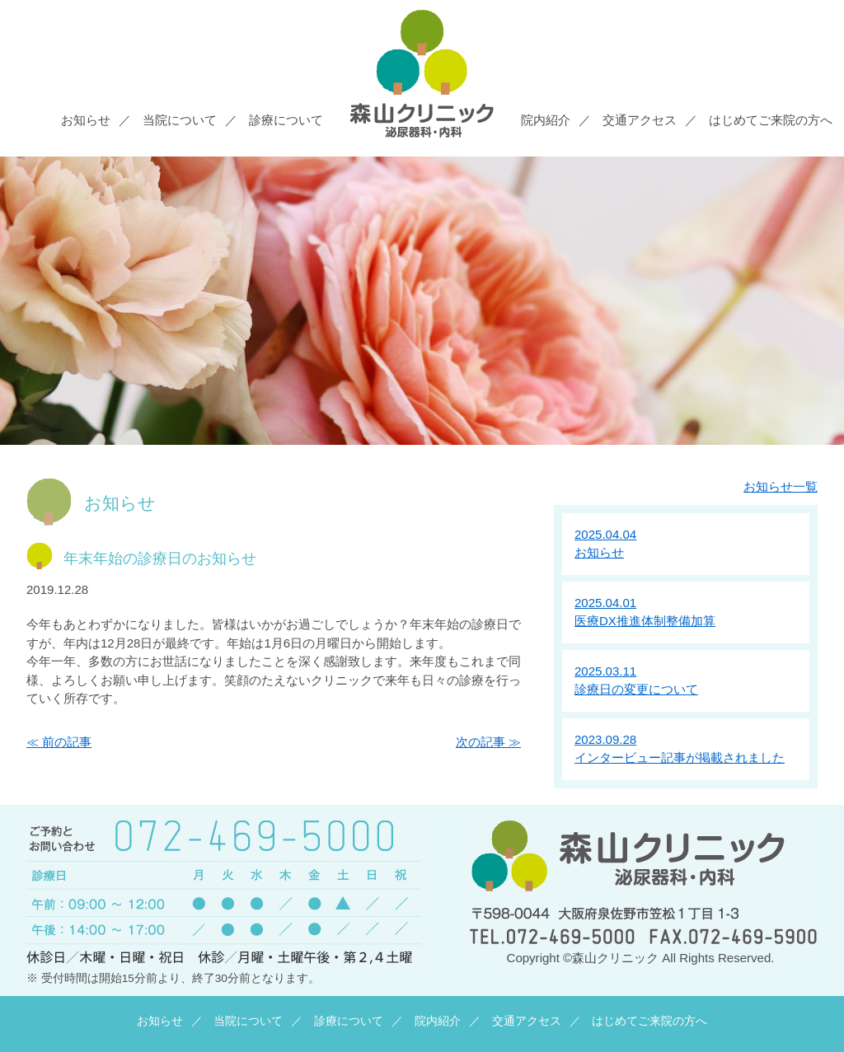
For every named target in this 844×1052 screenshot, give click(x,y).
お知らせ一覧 (780, 486)
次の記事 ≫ (488, 742)
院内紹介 (545, 120)
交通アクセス (640, 120)
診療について (286, 120)
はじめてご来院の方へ (770, 120)
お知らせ (85, 120)
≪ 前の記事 (58, 742)
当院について (180, 120)
